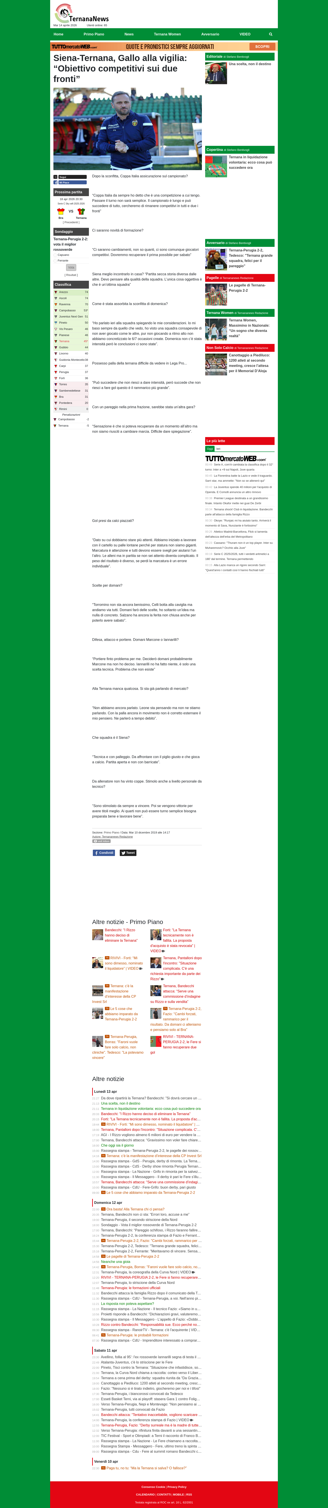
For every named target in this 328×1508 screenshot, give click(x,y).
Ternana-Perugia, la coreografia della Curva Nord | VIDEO (146, 1272)
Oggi (210, 448)
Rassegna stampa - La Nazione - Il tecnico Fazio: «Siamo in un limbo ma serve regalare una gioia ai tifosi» (184, 1309)
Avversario (215, 243)
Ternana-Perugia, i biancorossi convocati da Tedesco (142, 1394)
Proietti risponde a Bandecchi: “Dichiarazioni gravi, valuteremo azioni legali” (159, 1314)
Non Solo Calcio (219, 348)
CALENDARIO (145, 1494)
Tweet (128, 853)
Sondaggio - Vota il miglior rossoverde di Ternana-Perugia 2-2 (149, 1225)
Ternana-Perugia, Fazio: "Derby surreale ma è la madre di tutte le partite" (157, 1425)
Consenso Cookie (153, 1487)
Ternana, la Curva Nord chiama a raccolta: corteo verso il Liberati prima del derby (164, 1373)
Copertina (214, 150)
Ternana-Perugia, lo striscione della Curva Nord (138, 1283)
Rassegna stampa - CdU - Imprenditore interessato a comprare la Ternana (158, 1340)
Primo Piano (111, 832)
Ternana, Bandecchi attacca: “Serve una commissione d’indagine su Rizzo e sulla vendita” (171, 1182)
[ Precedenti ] (71, 222)
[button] (71, 267)
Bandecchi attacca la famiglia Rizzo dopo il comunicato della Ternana (154, 1293)
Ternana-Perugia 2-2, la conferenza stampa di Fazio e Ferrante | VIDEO (156, 1235)
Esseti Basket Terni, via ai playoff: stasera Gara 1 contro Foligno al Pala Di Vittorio (164, 1399)
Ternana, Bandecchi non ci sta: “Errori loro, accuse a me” (145, 1214)
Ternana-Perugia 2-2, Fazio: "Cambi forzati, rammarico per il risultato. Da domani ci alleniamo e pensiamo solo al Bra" (175, 1019)
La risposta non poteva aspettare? (127, 1304)
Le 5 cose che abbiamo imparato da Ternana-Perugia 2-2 (121, 1014)
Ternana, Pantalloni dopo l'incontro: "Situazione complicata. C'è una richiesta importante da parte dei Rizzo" (176, 968)
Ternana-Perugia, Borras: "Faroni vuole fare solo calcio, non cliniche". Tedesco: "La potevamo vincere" (117, 1047)
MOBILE (178, 1494)
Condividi (104, 853)
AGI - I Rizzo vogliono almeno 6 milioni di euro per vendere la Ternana (155, 1135)
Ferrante (63, 260)
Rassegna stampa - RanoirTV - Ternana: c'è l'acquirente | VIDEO (151, 1330)
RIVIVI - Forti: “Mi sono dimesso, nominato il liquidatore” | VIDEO (124, 963)
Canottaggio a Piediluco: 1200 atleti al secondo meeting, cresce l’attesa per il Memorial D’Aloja (174, 1383)
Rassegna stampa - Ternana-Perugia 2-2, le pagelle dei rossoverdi (152, 1150)
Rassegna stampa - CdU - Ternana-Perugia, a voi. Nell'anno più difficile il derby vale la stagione (175, 1298)
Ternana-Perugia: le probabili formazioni (135, 1335)
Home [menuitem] (58, 34)
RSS (189, 1494)
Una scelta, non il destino (120, 1103)
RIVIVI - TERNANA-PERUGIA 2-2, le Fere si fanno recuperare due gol (155, 1277)
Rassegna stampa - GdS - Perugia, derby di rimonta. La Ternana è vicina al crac (163, 1161)
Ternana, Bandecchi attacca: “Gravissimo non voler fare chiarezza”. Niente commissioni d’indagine (177, 1140)
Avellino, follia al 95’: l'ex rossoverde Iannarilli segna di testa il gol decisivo (158, 1357)
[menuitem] (270, 34)
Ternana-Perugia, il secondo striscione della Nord (139, 1220)
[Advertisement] (240, 208)
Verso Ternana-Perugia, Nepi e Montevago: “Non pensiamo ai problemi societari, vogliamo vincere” (178, 1404)
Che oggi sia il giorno (117, 1145)
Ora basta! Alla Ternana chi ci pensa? (133, 1209)
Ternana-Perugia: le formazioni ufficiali (130, 1288)
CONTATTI (164, 1494)
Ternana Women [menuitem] (167, 34)
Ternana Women (219, 313)
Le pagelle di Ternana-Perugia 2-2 (130, 1256)
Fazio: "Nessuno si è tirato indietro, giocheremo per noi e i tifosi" (150, 1388)
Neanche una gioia (115, 1262)
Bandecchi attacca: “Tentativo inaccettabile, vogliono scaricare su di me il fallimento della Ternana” (177, 1415)
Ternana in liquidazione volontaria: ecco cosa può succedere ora (151, 1109)
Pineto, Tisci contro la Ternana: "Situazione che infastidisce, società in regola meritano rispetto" (174, 1367)
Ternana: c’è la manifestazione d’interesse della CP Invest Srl (151, 1156)
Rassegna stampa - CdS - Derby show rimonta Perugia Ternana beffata (156, 1166)
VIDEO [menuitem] (245, 34)
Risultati (71, 275)
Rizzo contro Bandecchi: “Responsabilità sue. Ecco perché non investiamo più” (162, 1325)
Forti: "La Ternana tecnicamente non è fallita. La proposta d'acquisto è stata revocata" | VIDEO (172, 940)
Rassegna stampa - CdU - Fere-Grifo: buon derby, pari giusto (148, 1187)
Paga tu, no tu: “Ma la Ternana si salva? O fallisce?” (144, 1468)
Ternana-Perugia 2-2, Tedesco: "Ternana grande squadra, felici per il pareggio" (161, 1246)
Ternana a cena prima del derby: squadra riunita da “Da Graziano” (152, 1378)
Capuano (63, 254)
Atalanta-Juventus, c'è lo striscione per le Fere (137, 1362)
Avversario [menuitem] (210, 34)
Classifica (63, 284)
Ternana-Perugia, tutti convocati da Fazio (133, 1409)
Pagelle (212, 278)
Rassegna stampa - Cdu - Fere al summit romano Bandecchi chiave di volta (160, 1451)
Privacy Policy (177, 1487)
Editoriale (214, 56)
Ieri (218, 448)
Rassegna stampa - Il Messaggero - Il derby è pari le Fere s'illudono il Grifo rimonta (165, 1177)
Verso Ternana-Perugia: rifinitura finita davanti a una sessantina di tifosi (156, 1430)
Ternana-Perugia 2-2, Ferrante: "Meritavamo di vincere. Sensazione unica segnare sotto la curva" (176, 1251)
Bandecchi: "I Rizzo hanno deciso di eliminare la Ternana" (121, 935)
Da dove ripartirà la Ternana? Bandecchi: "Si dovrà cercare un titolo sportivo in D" (164, 1098)
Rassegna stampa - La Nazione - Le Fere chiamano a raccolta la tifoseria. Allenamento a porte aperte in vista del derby (193, 1441)
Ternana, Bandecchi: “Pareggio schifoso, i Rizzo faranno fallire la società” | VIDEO (164, 1230)
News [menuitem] (129, 34)
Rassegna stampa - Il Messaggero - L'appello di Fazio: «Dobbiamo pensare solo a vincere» (172, 1319)
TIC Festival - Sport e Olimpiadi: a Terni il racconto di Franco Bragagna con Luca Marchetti (171, 1436)
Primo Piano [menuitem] (94, 34)
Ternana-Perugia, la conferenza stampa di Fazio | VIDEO (145, 1420)
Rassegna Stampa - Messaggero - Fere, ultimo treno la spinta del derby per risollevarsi (168, 1446)
